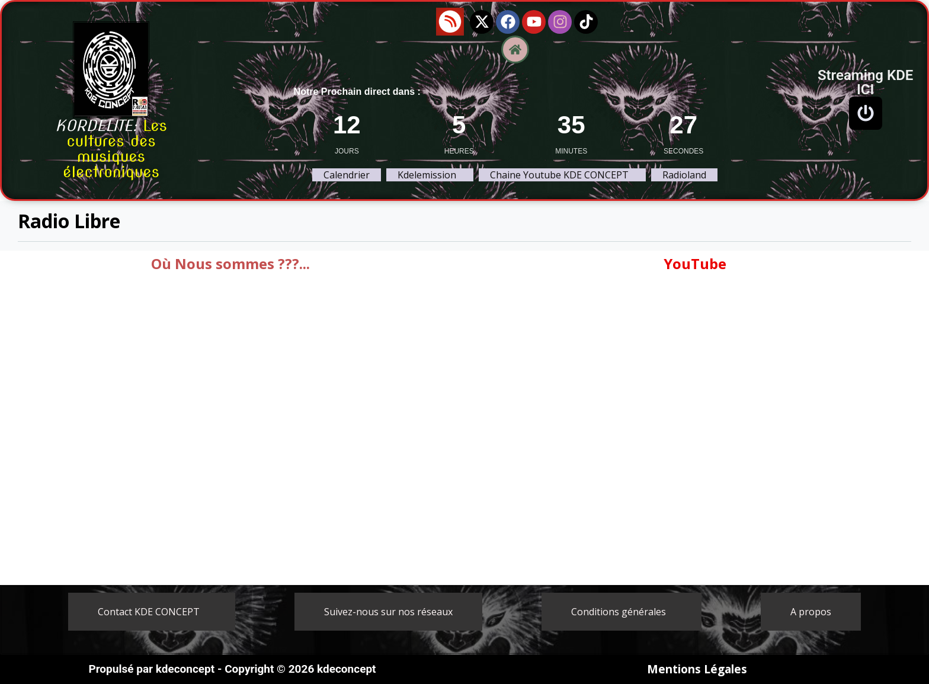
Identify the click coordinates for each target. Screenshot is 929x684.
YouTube (695, 263)
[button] (429, 174)
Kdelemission (427, 174)
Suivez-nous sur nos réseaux (388, 611)
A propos (810, 611)
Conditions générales (618, 611)
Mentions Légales (697, 669)
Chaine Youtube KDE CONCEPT (559, 174)
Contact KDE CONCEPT (149, 611)
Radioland (684, 174)
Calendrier (346, 174)
